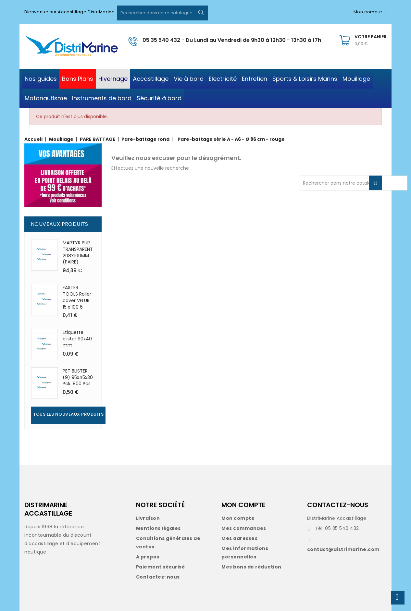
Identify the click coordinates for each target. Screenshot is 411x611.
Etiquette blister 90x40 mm (77, 338)
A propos (147, 557)
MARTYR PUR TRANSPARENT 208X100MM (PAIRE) (78, 252)
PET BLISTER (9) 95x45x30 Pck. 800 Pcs (78, 377)
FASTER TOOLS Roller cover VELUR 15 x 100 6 (77, 297)
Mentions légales (158, 528)
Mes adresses (239, 538)
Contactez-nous (158, 577)
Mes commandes (243, 528)
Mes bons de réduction (251, 567)
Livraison (148, 518)
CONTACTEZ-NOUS (337, 504)
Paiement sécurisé (160, 567)
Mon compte (238, 518)
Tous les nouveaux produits (68, 414)
